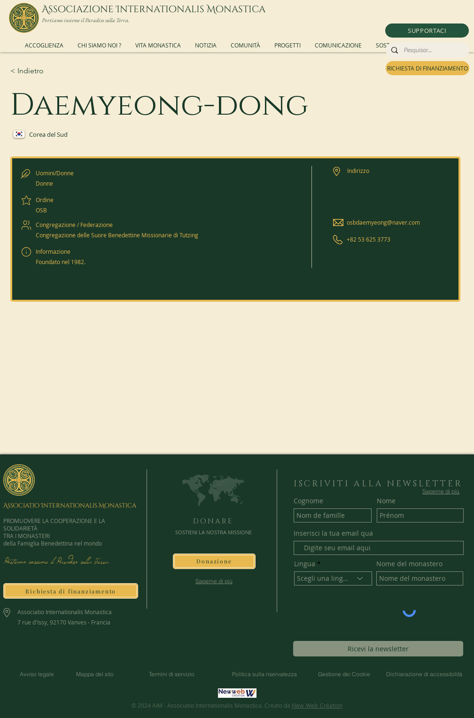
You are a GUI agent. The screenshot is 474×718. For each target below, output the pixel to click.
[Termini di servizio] (172, 674)
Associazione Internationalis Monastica (153, 9)
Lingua (304, 564)
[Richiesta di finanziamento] (70, 591)
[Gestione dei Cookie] (344, 674)
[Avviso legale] (37, 674)
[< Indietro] (43, 70)
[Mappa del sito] (95, 674)
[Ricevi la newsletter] (378, 648)
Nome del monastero (409, 564)
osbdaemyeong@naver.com (383, 222)
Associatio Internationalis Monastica (69, 505)
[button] (427, 30)
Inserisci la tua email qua (333, 533)
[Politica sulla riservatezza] (264, 674)
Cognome (308, 501)
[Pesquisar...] (427, 50)
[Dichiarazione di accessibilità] (424, 674)
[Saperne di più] (214, 581)
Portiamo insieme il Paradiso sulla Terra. (86, 20)
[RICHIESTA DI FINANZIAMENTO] (427, 68)
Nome (386, 501)
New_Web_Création (317, 705)
